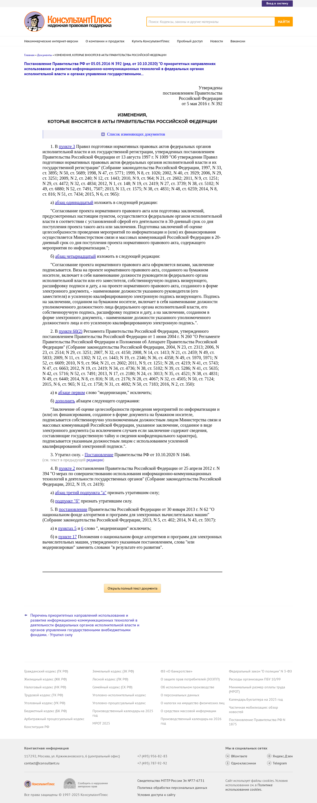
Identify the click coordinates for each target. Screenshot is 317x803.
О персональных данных (180, 695)
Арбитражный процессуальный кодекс (54, 719)
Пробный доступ (190, 41)
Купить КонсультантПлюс (151, 41)
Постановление (99, 454)
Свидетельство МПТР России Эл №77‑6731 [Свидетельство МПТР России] (171, 780)
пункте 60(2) (70, 331)
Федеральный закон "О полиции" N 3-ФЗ (260, 671)
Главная (29, 55)
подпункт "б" (67, 501)
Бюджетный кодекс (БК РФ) (45, 711)
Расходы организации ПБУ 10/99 (255, 679)
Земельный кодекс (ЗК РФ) (113, 671)
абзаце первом (71, 392)
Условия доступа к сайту (156, 794)
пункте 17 (67, 536)
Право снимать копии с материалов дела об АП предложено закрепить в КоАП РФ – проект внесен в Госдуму (258, 86)
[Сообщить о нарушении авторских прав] (86, 783)
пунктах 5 (67, 528)
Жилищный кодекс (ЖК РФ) (45, 679)
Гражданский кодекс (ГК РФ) (46, 671)
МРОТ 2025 (101, 723)
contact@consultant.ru (41, 763)
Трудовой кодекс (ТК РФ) (43, 695)
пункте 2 (67, 468)
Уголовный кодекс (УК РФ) (44, 703)
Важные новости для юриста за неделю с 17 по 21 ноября (254, 132)
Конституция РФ (36, 727)
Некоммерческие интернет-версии (51, 41)
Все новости (240, 173)
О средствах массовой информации (188, 711)
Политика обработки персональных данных (172, 787)
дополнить (65, 400)
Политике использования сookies (249, 787)
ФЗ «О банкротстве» (176, 671)
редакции (95, 460)
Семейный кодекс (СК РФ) (112, 687)
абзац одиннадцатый (74, 202)
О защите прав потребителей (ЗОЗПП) (190, 679)
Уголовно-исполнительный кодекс (119, 695)
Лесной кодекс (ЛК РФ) (110, 679)
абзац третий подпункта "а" (81, 492)
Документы (44, 55)
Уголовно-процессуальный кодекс (119, 703)
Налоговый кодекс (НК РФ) (45, 687)
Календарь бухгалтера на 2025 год (256, 699)
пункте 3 (67, 146)
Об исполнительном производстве (187, 687)
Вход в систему (277, 3)
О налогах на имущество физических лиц (193, 703)
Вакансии (237, 41)
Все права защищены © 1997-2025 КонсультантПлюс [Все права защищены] (66, 794)
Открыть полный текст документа (132, 588)
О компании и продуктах (105, 41)
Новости (216, 41)
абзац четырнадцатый (75, 256)
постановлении (73, 509)
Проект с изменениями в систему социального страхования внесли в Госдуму (257, 110)
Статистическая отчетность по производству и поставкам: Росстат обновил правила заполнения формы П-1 (259, 156)
